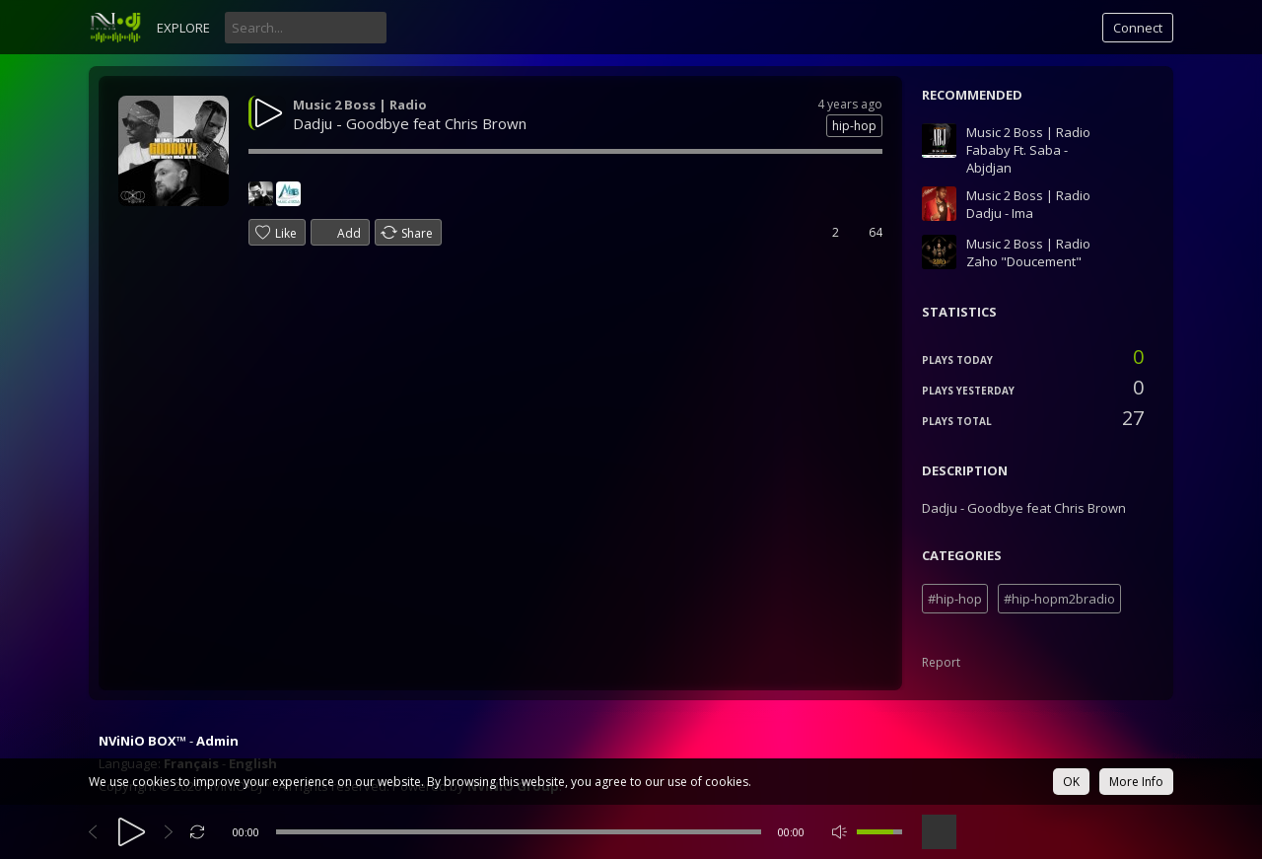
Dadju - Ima (999, 213)
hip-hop (854, 125)
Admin (217, 741)
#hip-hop (955, 599)
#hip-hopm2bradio (1059, 599)
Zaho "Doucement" (1024, 261)
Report (941, 662)
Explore (183, 27)
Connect (1137, 27)
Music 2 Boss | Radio (360, 104)
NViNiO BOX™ (142, 741)
